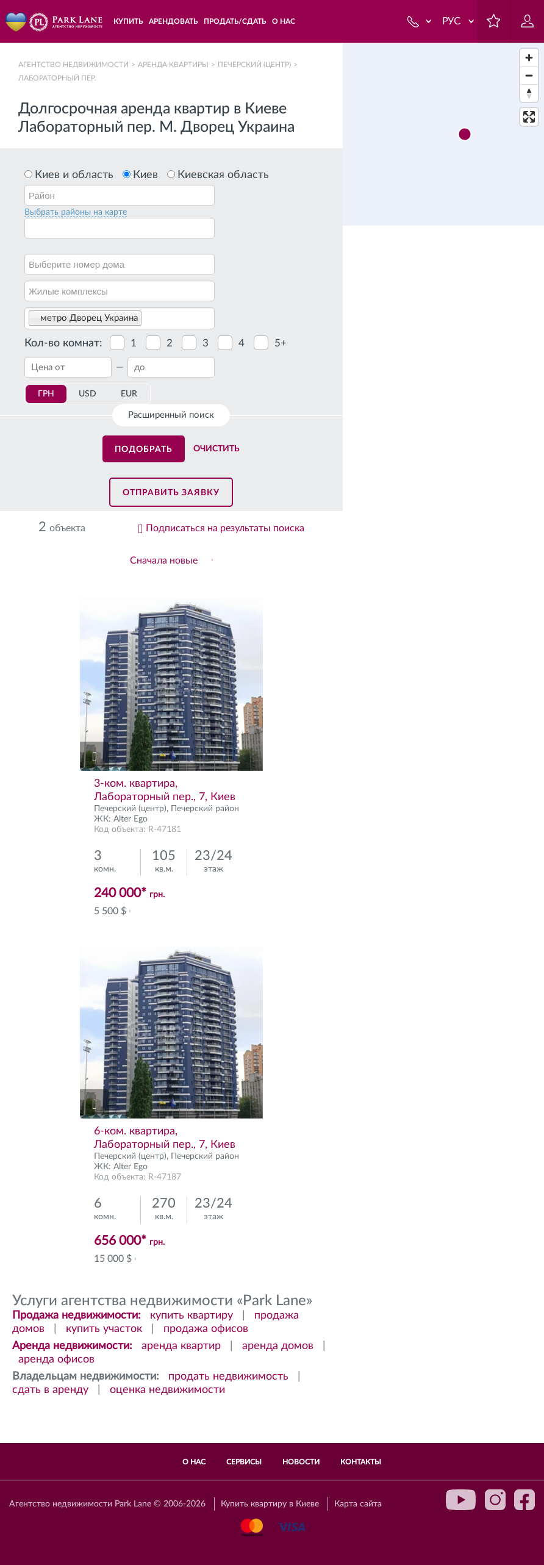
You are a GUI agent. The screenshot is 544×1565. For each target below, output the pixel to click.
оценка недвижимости (167, 1389)
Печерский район (205, 808)
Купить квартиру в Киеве (270, 1504)
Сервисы (244, 1462)
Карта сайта (358, 1504)
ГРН (46, 394)
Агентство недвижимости (73, 64)
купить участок (104, 1328)
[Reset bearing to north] (529, 93)
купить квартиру (191, 1315)
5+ (280, 343)
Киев (145, 175)
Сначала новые (164, 560)
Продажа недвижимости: (76, 1315)
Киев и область (74, 175)
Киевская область (223, 175)
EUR (129, 394)
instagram (495, 1499)
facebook (524, 1499)
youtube (461, 1499)
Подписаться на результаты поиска (225, 528)
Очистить (216, 449)
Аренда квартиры (173, 64)
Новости (301, 1462)
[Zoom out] (529, 75)
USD (87, 394)
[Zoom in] (529, 57)
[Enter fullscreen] (529, 117)
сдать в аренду (50, 1389)
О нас (194, 1462)
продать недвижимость (228, 1376)
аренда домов (277, 1346)
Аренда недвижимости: (72, 1346)
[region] (443, 804)
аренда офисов (56, 1359)
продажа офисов (205, 1328)
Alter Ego (130, 819)
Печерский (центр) (254, 64)
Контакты (360, 1462)
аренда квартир (181, 1346)
